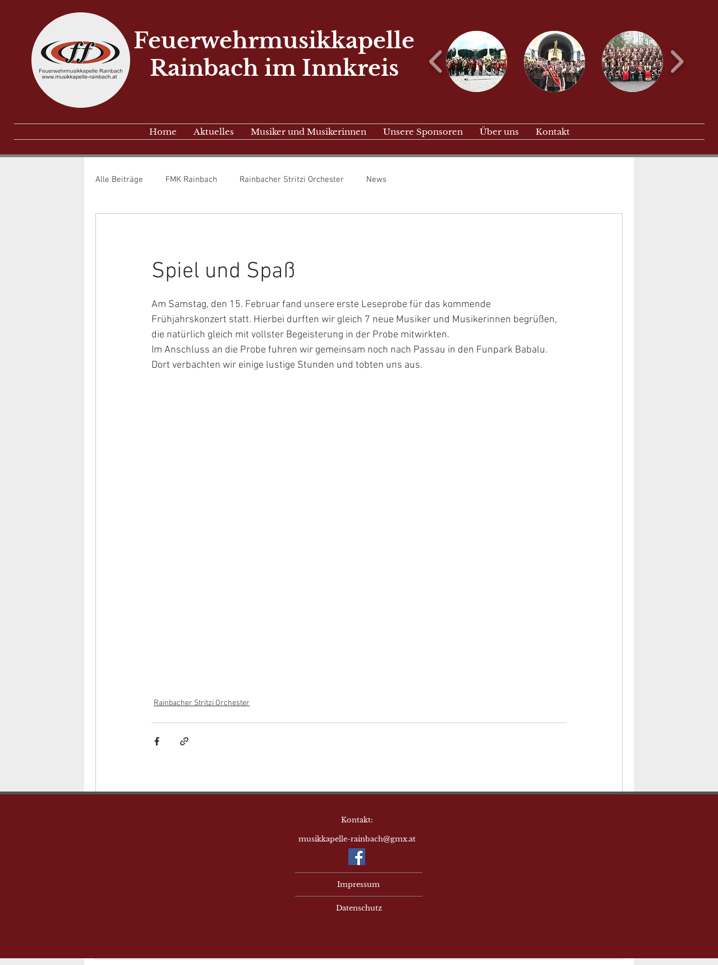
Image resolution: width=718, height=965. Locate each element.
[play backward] (436, 61)
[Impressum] (358, 884)
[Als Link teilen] (184, 741)
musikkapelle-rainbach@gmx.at (357, 839)
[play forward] (676, 61)
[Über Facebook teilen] (156, 741)
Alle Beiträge (119, 180)
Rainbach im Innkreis (274, 68)
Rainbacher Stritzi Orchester (292, 180)
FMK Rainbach (191, 180)
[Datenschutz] (359, 908)
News (376, 180)
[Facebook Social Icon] (356, 856)
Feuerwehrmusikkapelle (274, 40)
